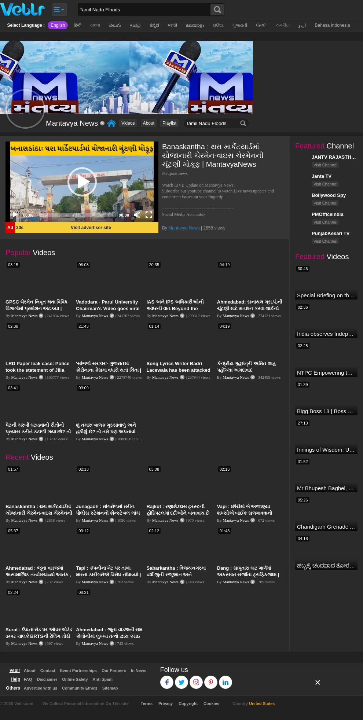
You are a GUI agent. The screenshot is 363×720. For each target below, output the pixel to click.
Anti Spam (103, 679)
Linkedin (225, 679)
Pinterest (211, 679)
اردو (302, 25)
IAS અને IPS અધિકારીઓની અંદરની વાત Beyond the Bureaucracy (175, 308)
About (148, 123)
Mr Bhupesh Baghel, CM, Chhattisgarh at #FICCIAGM (326, 488)
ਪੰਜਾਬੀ (261, 25)
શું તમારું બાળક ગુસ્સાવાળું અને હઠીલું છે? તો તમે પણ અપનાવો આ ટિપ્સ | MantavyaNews (106, 431)
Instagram (196, 679)
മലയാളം (195, 25)
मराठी (172, 25)
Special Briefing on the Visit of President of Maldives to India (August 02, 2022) (326, 295)
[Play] (15, 214)
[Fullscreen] (149, 214)
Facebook (167, 679)
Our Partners (114, 670)
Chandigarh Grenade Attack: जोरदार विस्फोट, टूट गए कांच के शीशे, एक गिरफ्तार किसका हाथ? (326, 527)
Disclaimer (47, 679)
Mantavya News (183, 228)
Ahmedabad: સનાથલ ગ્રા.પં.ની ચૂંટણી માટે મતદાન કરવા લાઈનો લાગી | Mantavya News (249, 308)
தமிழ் (135, 25)
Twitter (181, 679)
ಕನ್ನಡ (154, 25)
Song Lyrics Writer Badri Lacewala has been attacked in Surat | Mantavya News (178, 370)
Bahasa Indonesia (332, 25)
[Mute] (137, 214)
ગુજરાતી (239, 25)
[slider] (76, 215)
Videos (128, 123)
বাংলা (95, 25)
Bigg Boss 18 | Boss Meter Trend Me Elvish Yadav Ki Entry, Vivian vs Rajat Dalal (326, 411)
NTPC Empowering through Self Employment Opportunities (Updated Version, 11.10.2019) (326, 373)
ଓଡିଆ (218, 25)
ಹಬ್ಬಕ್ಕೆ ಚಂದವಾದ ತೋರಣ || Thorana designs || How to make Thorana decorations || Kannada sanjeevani (326, 565)
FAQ (28, 679)
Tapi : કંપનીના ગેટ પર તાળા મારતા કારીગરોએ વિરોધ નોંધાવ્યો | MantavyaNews (108, 574)
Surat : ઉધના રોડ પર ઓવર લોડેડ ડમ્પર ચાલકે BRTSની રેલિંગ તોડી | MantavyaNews (39, 636)
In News (138, 670)
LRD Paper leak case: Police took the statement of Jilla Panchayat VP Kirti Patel (37, 370)
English (58, 25)
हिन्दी (77, 25)
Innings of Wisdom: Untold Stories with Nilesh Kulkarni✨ (326, 450)
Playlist (169, 123)
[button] (82, 181)
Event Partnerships (78, 670)
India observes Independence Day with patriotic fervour (326, 334)
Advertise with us (40, 688)
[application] (82, 182)
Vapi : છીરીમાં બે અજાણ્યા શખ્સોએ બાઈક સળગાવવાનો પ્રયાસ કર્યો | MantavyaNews (248, 513)
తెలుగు (115, 25)
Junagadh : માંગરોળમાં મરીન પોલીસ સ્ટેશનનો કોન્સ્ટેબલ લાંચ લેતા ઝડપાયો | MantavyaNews (108, 513)
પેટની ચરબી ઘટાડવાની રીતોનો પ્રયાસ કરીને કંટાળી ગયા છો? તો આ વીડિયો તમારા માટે (38, 431)
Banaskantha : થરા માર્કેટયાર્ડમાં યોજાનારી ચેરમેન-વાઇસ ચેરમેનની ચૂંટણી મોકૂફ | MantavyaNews (39, 513)
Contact (47, 670)
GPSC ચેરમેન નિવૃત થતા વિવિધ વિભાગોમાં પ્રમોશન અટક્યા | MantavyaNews (36, 308)
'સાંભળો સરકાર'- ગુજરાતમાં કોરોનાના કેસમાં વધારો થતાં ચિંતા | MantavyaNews (108, 370)
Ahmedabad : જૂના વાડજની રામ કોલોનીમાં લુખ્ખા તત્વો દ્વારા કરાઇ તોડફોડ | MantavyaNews (109, 636)
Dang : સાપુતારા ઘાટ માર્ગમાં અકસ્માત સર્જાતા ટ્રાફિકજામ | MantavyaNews (248, 574)
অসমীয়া (283, 25)
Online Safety (75, 679)
